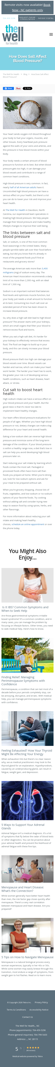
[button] (27, 18)
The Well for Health (11, 74)
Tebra (40, 1056)
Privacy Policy (41, 1002)
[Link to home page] (16, 34)
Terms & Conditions (16, 1009)
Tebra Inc (27, 1002)
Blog (25, 74)
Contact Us (27, 1017)
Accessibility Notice (38, 1009)
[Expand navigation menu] (51, 34)
